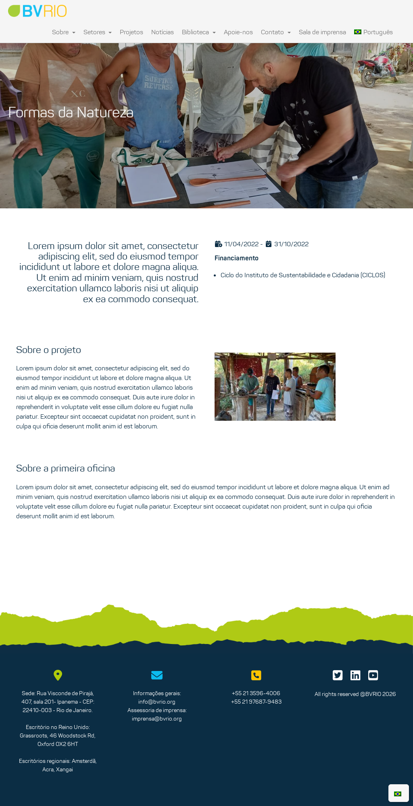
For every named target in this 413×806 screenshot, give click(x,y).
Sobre (63, 32)
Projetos (131, 32)
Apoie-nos (238, 32)
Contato (276, 32)
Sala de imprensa (322, 32)
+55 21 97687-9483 (256, 701)
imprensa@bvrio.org (157, 718)
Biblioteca (199, 32)
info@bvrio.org (156, 701)
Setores (97, 32)
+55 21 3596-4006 (256, 693)
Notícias (162, 32)
